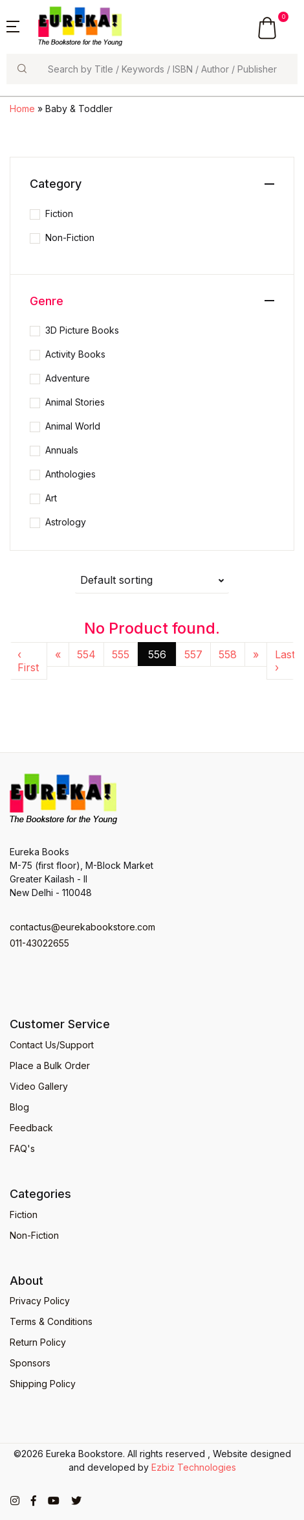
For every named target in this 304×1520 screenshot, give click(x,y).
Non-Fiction (69, 237)
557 (193, 654)
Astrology (65, 521)
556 (157, 654)
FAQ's (22, 1148)
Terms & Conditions (51, 1321)
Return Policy (38, 1342)
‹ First (28, 661)
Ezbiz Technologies (193, 1467)
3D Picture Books (82, 330)
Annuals (61, 449)
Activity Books (75, 354)
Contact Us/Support (52, 1044)
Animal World (72, 426)
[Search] (167, 69)
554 (86, 654)
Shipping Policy (43, 1383)
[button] (12, 25)
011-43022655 (39, 943)
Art (51, 497)
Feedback (31, 1127)
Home (22, 108)
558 (228, 654)
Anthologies (70, 473)
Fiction (59, 213)
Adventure (67, 378)
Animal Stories (75, 402)
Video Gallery (39, 1086)
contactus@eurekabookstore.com (82, 926)
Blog (19, 1106)
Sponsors (30, 1362)
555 (120, 654)
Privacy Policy (40, 1300)
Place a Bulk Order (50, 1065)
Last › (285, 661)
